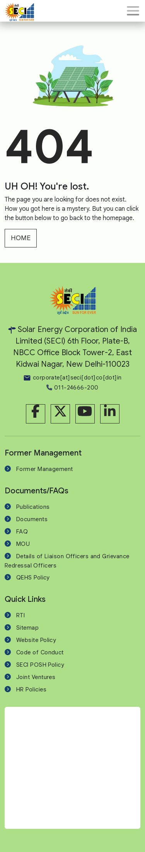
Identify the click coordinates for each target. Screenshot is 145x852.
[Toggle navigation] (133, 11)
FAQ (22, 531)
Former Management (44, 469)
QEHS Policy (33, 577)
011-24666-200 (72, 387)
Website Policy (36, 640)
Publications (32, 506)
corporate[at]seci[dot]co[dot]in (72, 377)
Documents (32, 519)
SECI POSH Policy (40, 664)
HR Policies (31, 689)
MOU (23, 543)
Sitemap (27, 627)
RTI (20, 615)
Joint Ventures (35, 677)
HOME (21, 238)
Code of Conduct (40, 652)
